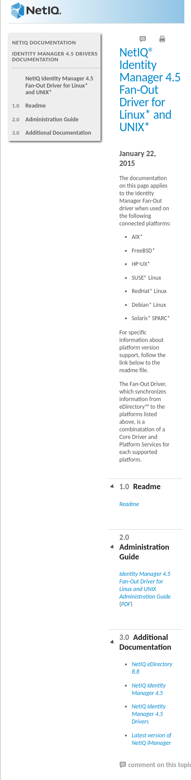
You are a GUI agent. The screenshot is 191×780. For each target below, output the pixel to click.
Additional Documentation (58, 133)
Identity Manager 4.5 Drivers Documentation (54, 56)
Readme (35, 105)
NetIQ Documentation (44, 42)
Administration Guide (51, 119)
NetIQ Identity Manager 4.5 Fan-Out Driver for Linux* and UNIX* (59, 85)
